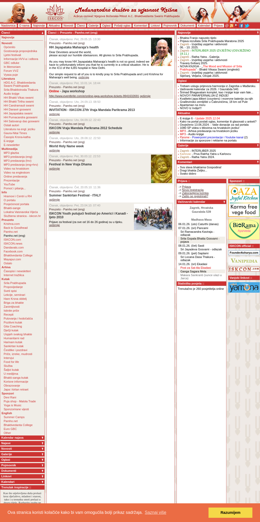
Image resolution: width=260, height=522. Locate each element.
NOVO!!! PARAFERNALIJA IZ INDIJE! (204, 95)
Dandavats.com (14, 247)
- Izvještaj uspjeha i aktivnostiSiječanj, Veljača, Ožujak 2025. (203, 74)
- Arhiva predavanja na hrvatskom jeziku (209, 131)
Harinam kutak (13, 342)
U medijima (11, 373)
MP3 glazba (11, 152)
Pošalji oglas (122, 25)
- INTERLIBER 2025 (198, 150)
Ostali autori (11, 125)
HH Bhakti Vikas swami (19, 97)
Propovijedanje (13, 286)
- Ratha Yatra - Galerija (199, 56)
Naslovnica (8, 25)
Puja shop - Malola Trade (20, 401)
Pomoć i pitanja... (15, 188)
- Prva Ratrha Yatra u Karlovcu (205, 153)
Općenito (9, 47)
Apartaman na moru (192, 105)
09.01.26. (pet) (187, 253)
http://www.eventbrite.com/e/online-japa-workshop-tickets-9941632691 (94, 96)
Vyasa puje (11, 74)
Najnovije (39, 25)
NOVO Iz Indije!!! (191, 108)
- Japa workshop (67, 91)
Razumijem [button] (231, 512)
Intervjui (9, 357)
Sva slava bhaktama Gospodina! (200, 167)
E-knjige (9, 141)
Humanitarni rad (14, 338)
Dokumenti (187, 25)
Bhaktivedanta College (18, 255)
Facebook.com (13, 251)
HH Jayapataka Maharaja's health (74, 47)
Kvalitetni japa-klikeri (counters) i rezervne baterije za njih (216, 98)
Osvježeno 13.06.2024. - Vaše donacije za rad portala (214, 124)
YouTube (9, 184)
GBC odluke (11, 62)
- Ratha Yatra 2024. (197, 157)
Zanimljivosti (12, 306)
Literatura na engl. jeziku (19, 129)
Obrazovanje (12, 385)
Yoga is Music (12, 405)
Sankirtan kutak (14, 346)
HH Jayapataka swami (18, 113)
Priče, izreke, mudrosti (18, 354)
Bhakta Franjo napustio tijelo (198, 37)
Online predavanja (15, 176)
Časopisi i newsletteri (17, 271)
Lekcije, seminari (14, 294)
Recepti (8, 314)
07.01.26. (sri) (187, 228)
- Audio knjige (192, 134)
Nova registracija (193, 189)
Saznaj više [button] (155, 512)
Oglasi (106, 25)
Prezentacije (12, 180)
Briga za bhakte (14, 302)
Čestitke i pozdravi (15, 350)
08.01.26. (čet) (187, 245)
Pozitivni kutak (13, 322)
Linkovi (155, 25)
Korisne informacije (16, 381)
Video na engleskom (17, 172)
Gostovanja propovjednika (20, 51)
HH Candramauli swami (19, 105)
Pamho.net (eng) (14, 235)
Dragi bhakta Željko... (193, 170)
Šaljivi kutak (11, 369)
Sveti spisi (10, 290)
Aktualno (54, 25)
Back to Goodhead (16, 227)
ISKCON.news (13, 243)
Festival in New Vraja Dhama (70, 164)
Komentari (140, 25)
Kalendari (204, 25)
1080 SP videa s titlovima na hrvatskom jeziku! (210, 127)
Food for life (11, 361)
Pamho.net (11, 231)
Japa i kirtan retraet (16, 389)
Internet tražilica (14, 275)
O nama (24, 25)
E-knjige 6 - (200, 118)
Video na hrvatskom (16, 168)
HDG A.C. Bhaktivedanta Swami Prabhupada (19, 84)
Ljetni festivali (12, 55)
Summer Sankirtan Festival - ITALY (75, 195)
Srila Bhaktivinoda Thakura (21, 89)
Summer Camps (14, 417)
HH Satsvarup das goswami (21, 121)
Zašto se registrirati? (195, 196)
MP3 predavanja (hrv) (18, 160)
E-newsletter (12, 144)
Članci (81, 25)
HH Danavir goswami (17, 109)
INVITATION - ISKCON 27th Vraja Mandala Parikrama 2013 (92, 110)
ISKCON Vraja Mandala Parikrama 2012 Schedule (85, 128)
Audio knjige (11, 93)
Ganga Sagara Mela (193, 271)
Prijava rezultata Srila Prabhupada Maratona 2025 (212, 41)
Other (7, 432)
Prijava (218, 25)
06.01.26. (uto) (187, 224)
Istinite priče (11, 310)
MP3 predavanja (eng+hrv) (21, 164)
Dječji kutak (11, 330)
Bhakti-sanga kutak (16, 377)
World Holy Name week (66, 146)
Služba (8, 365)
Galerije (93, 25)
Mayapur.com (12, 259)
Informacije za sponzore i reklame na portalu (208, 140)
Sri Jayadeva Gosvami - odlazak (201, 249)
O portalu (9, 200)
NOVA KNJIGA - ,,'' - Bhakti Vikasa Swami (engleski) (211, 68)
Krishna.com (12, 223)
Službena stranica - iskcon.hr (22, 215)
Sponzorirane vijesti (16, 409)
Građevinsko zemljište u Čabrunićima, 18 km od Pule (214, 101)
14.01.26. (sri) (187, 264)
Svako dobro (188, 173)
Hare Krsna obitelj (15, 298)
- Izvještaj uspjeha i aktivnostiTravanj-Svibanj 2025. (203, 61)
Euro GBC (10, 428)
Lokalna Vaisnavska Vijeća (21, 212)
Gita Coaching (13, 326)
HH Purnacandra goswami (20, 117)
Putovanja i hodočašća (18, 318)
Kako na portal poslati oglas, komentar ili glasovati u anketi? (218, 121)
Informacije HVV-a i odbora (21, 58)
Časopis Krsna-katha (17, 137)
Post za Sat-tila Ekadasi (195, 267)
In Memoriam (12, 66)
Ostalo (8, 263)
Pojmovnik (170, 25)
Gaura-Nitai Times (15, 133)
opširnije (84, 77)
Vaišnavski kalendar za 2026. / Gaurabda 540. (209, 89)
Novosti (68, 25)
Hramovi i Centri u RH (18, 196)
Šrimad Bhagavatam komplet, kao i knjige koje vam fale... (216, 92)
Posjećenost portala (16, 204)
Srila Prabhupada (15, 283)
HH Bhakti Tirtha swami (19, 101)
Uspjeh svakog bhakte (18, 334)
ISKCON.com (12, 239)
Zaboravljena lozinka (195, 193)
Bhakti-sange (12, 208)
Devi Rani (10, 397)
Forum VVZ (11, 70)
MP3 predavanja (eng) (18, 156)
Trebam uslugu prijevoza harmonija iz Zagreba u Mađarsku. (218, 86)
